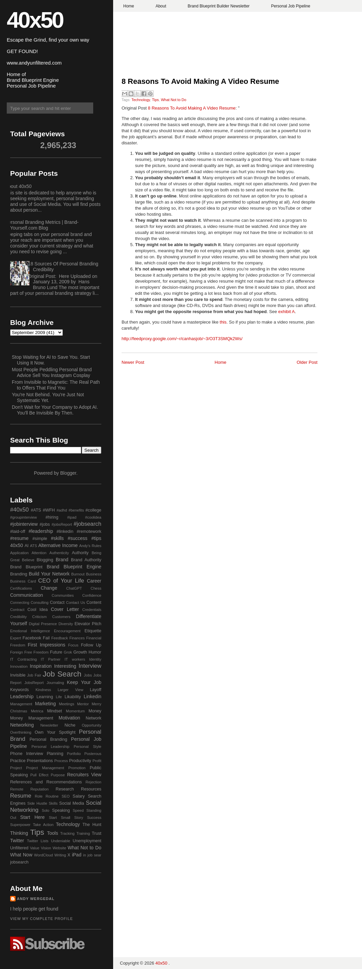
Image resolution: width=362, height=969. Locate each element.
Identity (95, 659)
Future (56, 652)
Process (61, 761)
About (161, 6)
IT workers (74, 659)
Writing (60, 855)
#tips (96, 538)
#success (77, 538)
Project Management (45, 768)
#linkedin (64, 531)
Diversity (65, 624)
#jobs (45, 524)
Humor (94, 652)
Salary (79, 796)
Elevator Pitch (88, 623)
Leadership (21, 696)
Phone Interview (26, 753)
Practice (18, 760)
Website (59, 848)
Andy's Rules (90, 546)
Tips (155, 100)
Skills (53, 803)
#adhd (61, 510)
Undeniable (60, 841)
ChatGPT (74, 588)
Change (49, 588)
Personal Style (87, 747)
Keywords (19, 689)
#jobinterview (24, 524)
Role (39, 796)
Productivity (80, 760)
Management (21, 704)
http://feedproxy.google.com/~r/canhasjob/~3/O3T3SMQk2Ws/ (182, 338)
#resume (19, 538)
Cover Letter (65, 609)
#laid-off (17, 531)
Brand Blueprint (26, 567)
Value (35, 848)
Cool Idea (37, 609)
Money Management (31, 718)
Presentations (40, 760)
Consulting (40, 602)
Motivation (69, 717)
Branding (18, 574)
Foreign (16, 652)
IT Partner (50, 659)
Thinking (19, 833)
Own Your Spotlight (55, 732)
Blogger (68, 473)
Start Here (32, 817)
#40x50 (19, 509)
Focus (73, 645)
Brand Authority (86, 560)
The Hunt (91, 824)
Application (19, 553)
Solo (45, 810)
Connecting (19, 602)
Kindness (43, 690)
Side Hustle (37, 803)
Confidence (91, 595)
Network (93, 718)
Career (94, 581)
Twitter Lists (38, 841)
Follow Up (91, 645)
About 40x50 (18, 186)
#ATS (36, 510)
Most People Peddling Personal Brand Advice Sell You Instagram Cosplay (52, 372)
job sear (94, 855)
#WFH (49, 510)
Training (83, 833)
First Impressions (46, 644)
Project (16, 768)
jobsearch (19, 862)
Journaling (55, 683)
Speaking (61, 810)
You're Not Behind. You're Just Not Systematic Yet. (48, 397)
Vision (46, 848)
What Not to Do (173, 100)
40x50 (35, 19)
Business (93, 574)
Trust (96, 833)
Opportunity (91, 725)
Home (128, 6)
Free (28, 652)
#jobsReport (62, 524)
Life (59, 697)
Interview (90, 666)
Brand (62, 559)
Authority (80, 552)
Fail (46, 638)
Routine (52, 796)
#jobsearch (87, 524)
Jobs (88, 675)
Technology (140, 100)
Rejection (93, 782)
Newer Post (133, 362)
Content (93, 602)
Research (65, 789)
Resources (91, 789)
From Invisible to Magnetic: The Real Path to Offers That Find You (56, 385)
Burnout (77, 574)
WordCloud (43, 855)
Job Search (62, 674)
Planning (55, 753)
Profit (97, 761)
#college (93, 510)
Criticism (39, 617)
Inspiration (41, 666)
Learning (44, 696)
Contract (17, 610)
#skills (57, 538)
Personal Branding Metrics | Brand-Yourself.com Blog (42, 225)
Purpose (58, 775)
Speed (78, 810)
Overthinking (20, 732)
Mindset (54, 711)
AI (27, 545)
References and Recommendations (46, 782)
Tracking (67, 833)
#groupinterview (23, 517)
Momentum (75, 711)
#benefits (76, 510)
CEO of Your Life (61, 580)
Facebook (32, 638)
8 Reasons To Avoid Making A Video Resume (200, 81)
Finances (76, 638)
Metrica (37, 711)
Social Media (71, 803)
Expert (15, 638)
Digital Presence (43, 624)
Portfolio (74, 754)
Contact (57, 602)
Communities (63, 595)
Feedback (59, 638)
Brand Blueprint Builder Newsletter (219, 6)
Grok (68, 652)
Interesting (65, 666)
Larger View (70, 690)
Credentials (91, 610)
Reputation (39, 789)
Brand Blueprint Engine (74, 566)
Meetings (66, 704)
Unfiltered (19, 848)
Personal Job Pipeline (290, 6)
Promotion (76, 768)
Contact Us (75, 602)
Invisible (18, 675)
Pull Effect (39, 775)
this (223, 322)
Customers (61, 617)
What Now (21, 854)
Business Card (23, 581)
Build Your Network (49, 573)
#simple (39, 538)
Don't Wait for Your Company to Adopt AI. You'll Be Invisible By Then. (55, 410)
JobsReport (34, 683)
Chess (95, 588)
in (84, 855)
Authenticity (59, 553)
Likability (72, 696)
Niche (69, 725)
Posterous (92, 754)
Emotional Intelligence (30, 631)
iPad (76, 854)
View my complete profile (41, 919)
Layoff (95, 689)
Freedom (41, 652)
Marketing (45, 703)
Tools (52, 833)
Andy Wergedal (36, 899)
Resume (20, 796)
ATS (33, 546)
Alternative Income (58, 545)
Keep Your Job (84, 682)
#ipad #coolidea (84, 517)
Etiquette (92, 631)
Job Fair (34, 675)
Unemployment (87, 840)
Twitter (17, 840)
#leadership (41, 531)
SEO (65, 796)
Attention (38, 553)
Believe (28, 560)
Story (78, 818)
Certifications (21, 588)
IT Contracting (23, 659)
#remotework (89, 531)
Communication (26, 595)
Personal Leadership (50, 747)
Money (94, 711)
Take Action (43, 825)
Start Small (59, 818)
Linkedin (92, 696)
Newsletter (49, 725)
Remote (16, 789)
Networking (22, 725)
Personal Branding (48, 739)
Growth (80, 652)
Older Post (307, 362)
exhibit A (286, 311)
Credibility (18, 617)
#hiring (52, 517)
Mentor (83, 704)
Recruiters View (84, 774)
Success (94, 818)
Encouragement (67, 631)
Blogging (45, 560)
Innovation (19, 666)
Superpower (20, 825)
